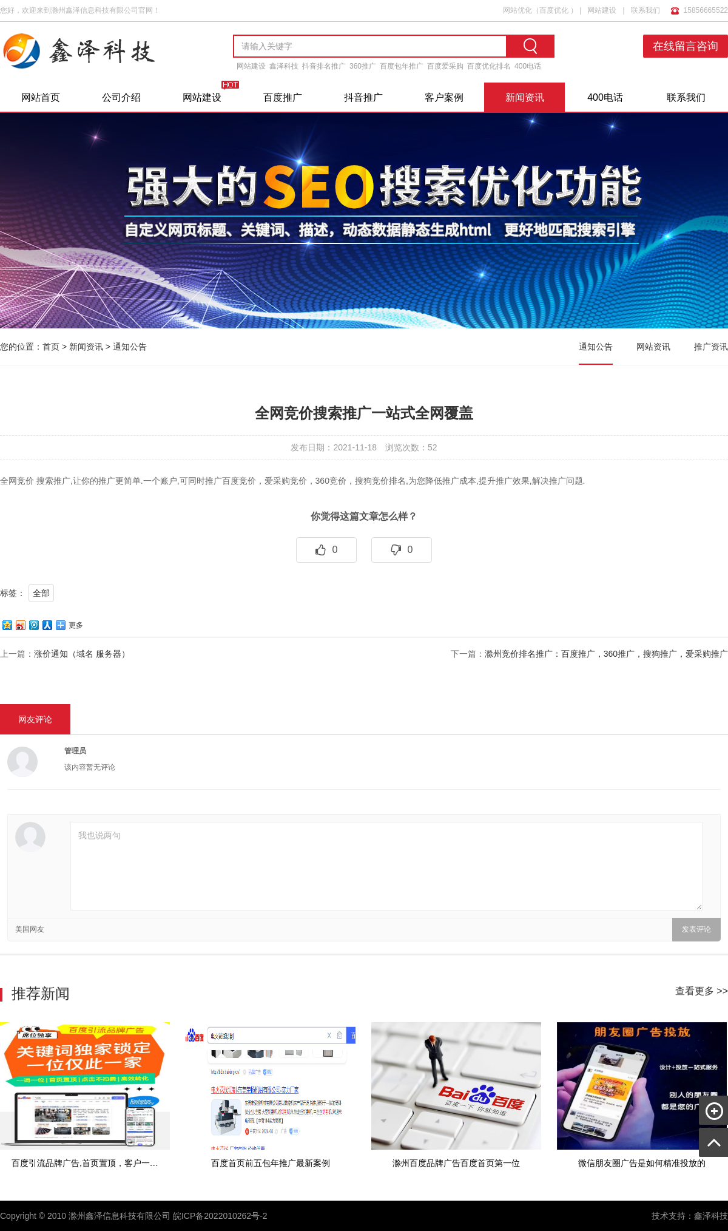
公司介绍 (121, 97)
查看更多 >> (701, 991)
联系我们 (645, 10)
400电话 (527, 66)
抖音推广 (363, 97)
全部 (41, 593)
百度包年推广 (401, 66)
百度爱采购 (445, 66)
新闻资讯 (524, 97)
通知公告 (130, 346)
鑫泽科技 (283, 66)
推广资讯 (711, 346)
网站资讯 (653, 346)
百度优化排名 (489, 66)
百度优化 (553, 10)
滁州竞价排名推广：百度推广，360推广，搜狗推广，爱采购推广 (606, 654)
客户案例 (444, 97)
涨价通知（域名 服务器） (82, 654)
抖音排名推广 (324, 66)
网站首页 (40, 97)
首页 (50, 346)
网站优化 (517, 10)
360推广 (362, 66)
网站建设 (601, 10)
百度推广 (282, 97)
